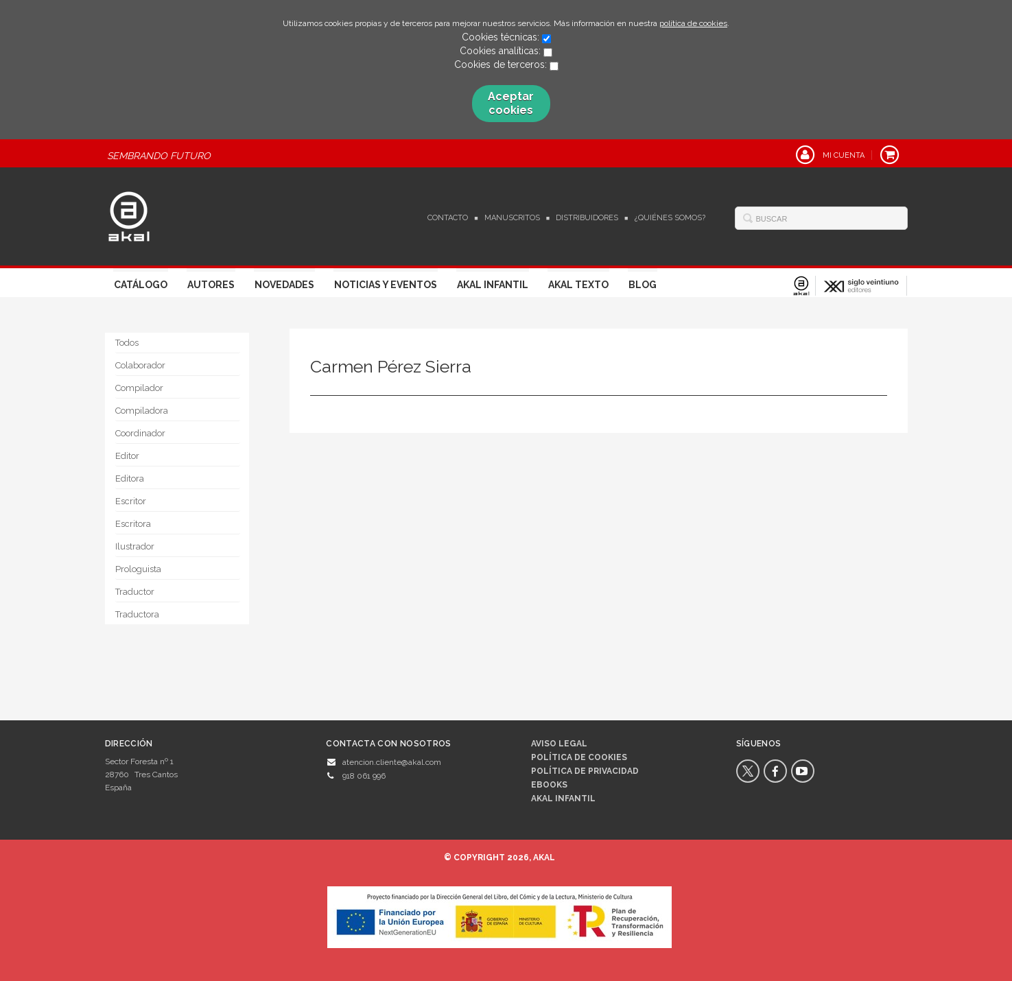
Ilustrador (134, 546)
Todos (127, 343)
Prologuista (138, 569)
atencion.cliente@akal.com (391, 762)
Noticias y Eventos (385, 284)
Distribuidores (587, 217)
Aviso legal (559, 743)
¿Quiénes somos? (670, 217)
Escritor (130, 501)
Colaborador (140, 365)
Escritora (133, 524)
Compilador (139, 388)
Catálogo (140, 284)
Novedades (284, 284)
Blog (642, 284)
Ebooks (549, 785)
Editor (127, 456)
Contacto (447, 217)
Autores (211, 284)
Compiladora (141, 410)
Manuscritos (512, 217)
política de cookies (693, 23)
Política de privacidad (585, 771)
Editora (129, 478)
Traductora (137, 614)
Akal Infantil (492, 284)
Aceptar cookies (511, 103)
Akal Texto (578, 284)
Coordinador (140, 433)
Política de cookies (579, 757)
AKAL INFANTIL (563, 798)
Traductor (134, 592)
